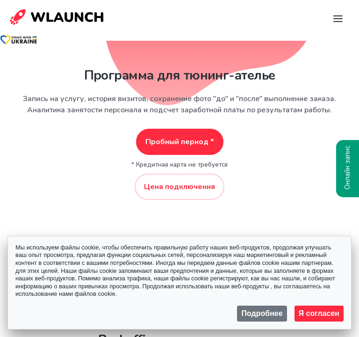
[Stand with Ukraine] (18, 40)
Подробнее (261, 313)
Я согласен (319, 313)
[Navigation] (338, 18)
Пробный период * (179, 142)
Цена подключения (179, 187)
